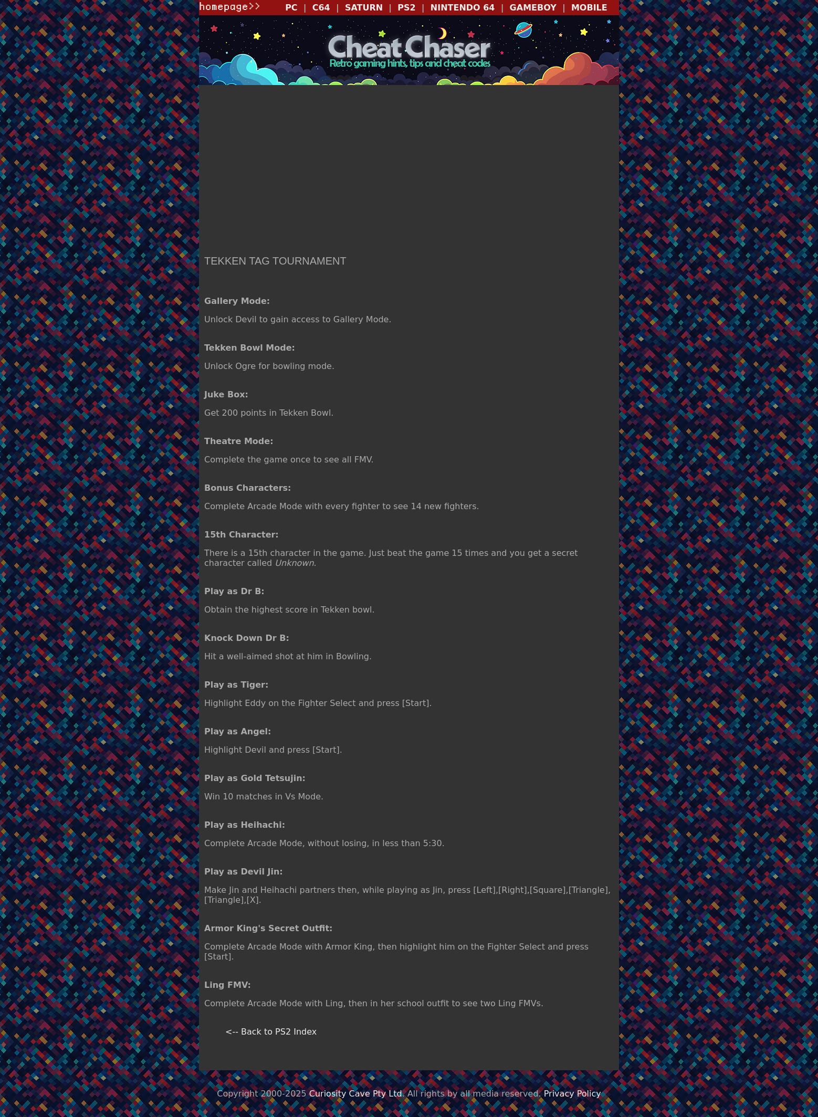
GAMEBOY (533, 8)
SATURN (364, 8)
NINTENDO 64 (463, 8)
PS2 (406, 8)
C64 (321, 8)
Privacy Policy (572, 1094)
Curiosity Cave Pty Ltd (355, 1094)
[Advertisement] (409, 171)
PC (291, 8)
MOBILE (589, 8)
